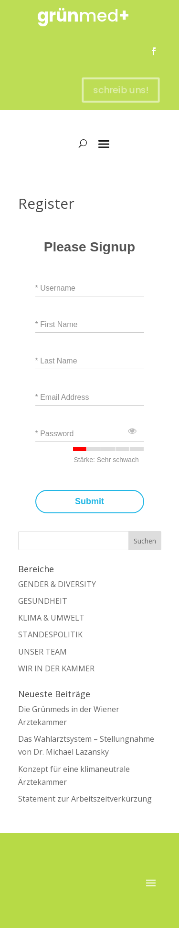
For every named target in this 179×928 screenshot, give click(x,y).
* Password (54, 434)
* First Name (56, 324)
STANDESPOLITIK (50, 634)
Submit (89, 502)
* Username (55, 288)
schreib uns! (119, 90)
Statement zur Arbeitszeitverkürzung (85, 798)
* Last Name (56, 361)
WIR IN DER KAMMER (56, 668)
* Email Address (62, 397)
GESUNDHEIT (42, 601)
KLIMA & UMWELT (51, 617)
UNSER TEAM (42, 651)
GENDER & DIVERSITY (57, 584)
